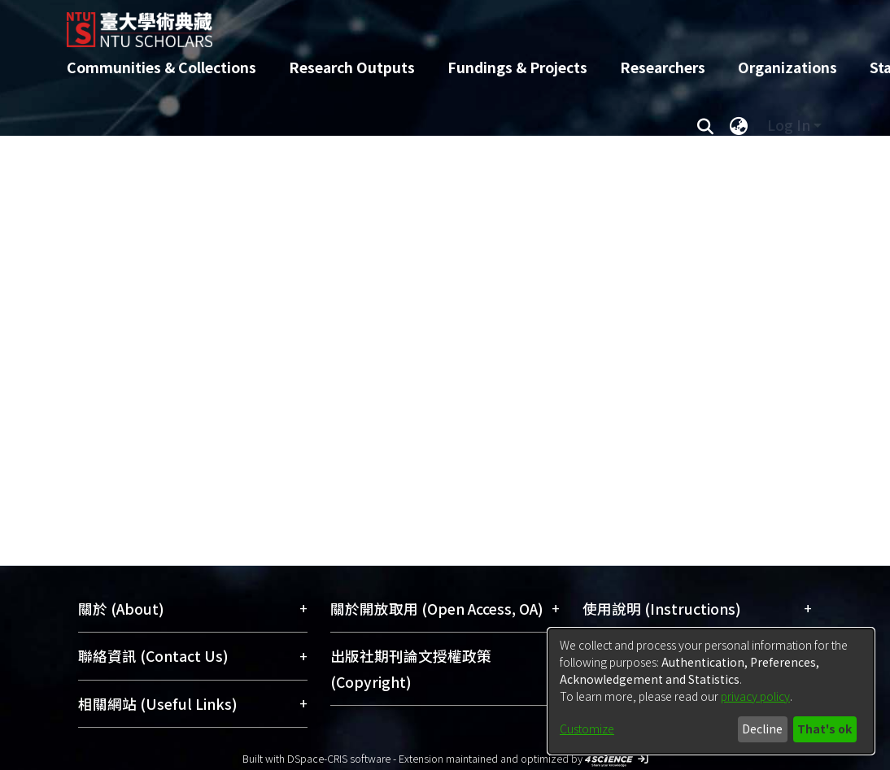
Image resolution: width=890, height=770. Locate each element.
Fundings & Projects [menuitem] (517, 67)
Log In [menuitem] (788, 125)
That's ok (824, 728)
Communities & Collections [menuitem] (161, 67)
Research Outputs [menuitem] (352, 67)
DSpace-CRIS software (338, 758)
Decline (762, 728)
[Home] (431, 23)
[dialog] (711, 691)
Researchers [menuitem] (662, 67)
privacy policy (755, 696)
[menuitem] (738, 125)
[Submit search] (705, 125)
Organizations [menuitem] (787, 67)
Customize (587, 728)
